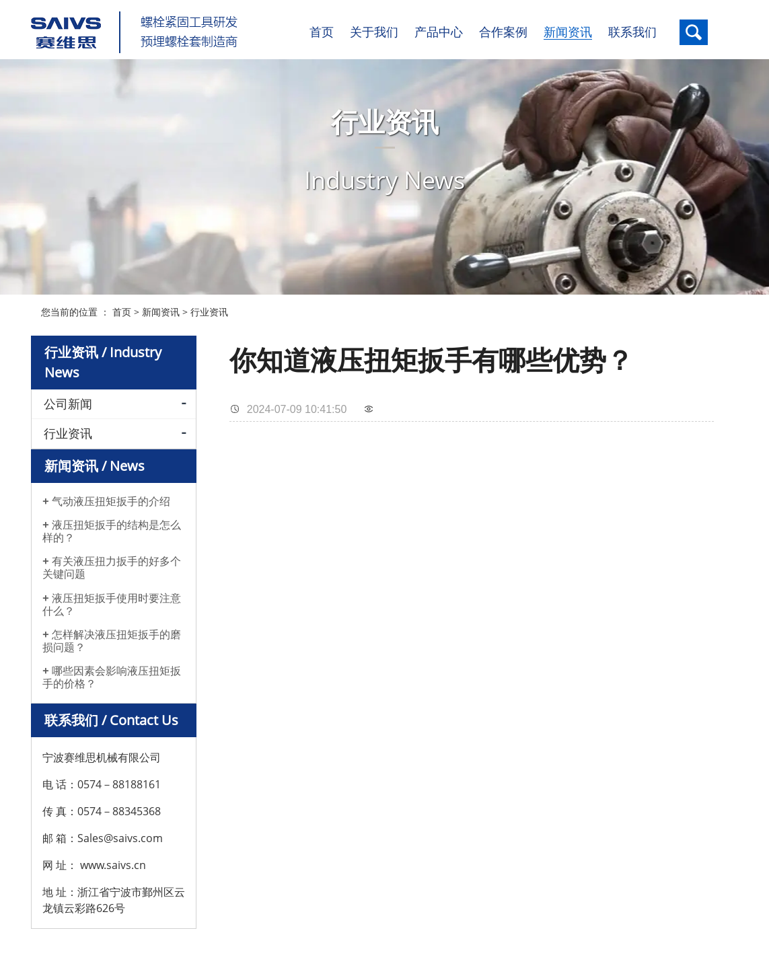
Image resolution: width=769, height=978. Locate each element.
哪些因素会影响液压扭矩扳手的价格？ (111, 673)
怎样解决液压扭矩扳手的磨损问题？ (111, 636)
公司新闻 (68, 399)
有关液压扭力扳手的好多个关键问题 (111, 563)
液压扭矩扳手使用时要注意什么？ (111, 600)
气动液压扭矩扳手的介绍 (111, 496)
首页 (121, 307)
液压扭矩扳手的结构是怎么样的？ (111, 526)
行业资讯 (209, 307)
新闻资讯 (161, 307)
